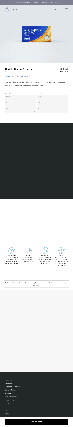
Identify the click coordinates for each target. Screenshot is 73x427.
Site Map (7, 403)
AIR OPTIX (10, 77)
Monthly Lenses (23, 77)
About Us (8, 380)
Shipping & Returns (12, 387)
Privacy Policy (9, 400)
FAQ (6, 410)
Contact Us (8, 407)
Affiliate (8, 393)
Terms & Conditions (11, 396)
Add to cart (36, 422)
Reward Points (10, 390)
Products (8, 383)
